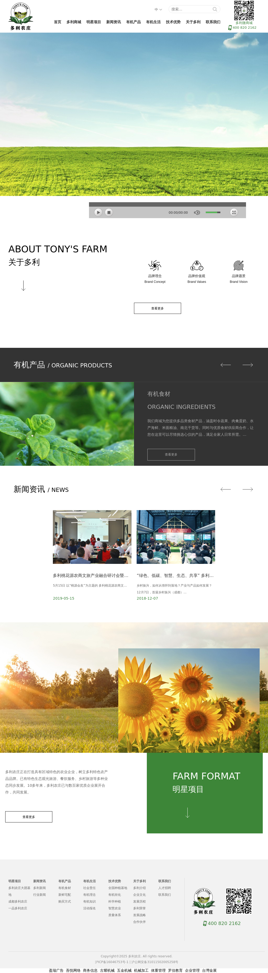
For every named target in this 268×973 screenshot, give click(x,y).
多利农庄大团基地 (19, 891)
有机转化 (114, 895)
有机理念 (89, 895)
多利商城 (73, 22)
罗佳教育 (175, 970)
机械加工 (141, 970)
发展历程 (139, 901)
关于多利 (193, 22)
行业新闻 (39, 895)
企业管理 (192, 970)
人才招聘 (164, 888)
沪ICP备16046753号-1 (112, 962)
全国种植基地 (117, 888)
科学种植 (114, 901)
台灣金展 (209, 970)
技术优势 (173, 22)
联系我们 (213, 22)
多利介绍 (139, 888)
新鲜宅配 (64, 895)
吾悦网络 (73, 970)
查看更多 (157, 308)
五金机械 (124, 970)
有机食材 (64, 888)
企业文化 (139, 895)
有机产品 (133, 22)
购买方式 (64, 901)
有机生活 (153, 22)
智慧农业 (114, 908)
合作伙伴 (139, 922)
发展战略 (139, 915)
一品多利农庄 (17, 908)
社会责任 (89, 888)
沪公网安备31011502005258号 (154, 962)
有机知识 (89, 901)
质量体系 (114, 915)
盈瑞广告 (56, 970)
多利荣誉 (139, 908)
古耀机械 (107, 970)
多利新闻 (39, 888)
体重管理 (158, 970)
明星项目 (93, 22)
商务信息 (90, 970)
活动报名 (89, 908)
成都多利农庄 (17, 901)
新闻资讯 (113, 22)
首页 (57, 22)
